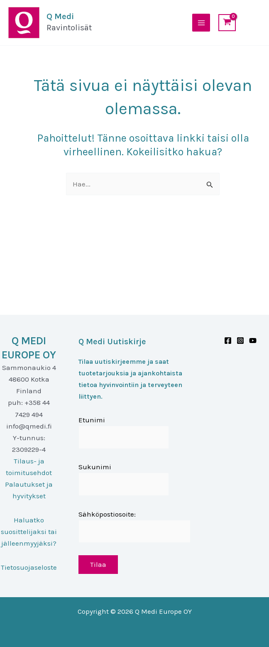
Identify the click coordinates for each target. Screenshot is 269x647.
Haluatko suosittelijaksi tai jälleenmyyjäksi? (29, 531)
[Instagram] (240, 340)
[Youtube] (253, 340)
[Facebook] (228, 340)
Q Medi (59, 16)
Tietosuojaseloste (29, 567)
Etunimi (91, 420)
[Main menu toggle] (201, 23)
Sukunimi (94, 467)
